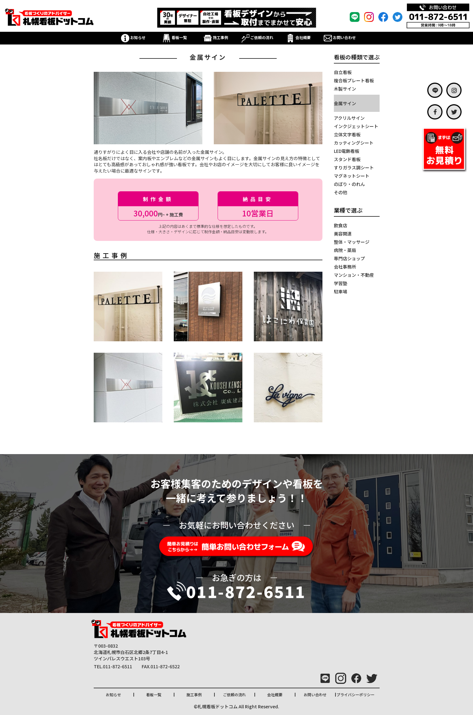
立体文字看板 (347, 134)
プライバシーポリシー (355, 694)
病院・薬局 (345, 250)
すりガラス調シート (354, 167)
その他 (340, 192)
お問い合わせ (340, 37)
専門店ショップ (349, 258)
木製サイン (345, 88)
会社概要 (298, 37)
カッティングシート (354, 143)
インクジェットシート (356, 126)
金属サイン (345, 103)
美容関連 (343, 233)
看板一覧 (174, 37)
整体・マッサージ (351, 242)
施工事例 (216, 37)
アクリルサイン (349, 118)
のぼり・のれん (349, 184)
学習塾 (340, 283)
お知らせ (133, 37)
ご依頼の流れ (257, 37)
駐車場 (340, 291)
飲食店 (340, 225)
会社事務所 (345, 266)
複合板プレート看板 (354, 80)
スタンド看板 (347, 159)
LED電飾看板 (346, 151)
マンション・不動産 (354, 275)
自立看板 (343, 72)
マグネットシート (351, 176)
